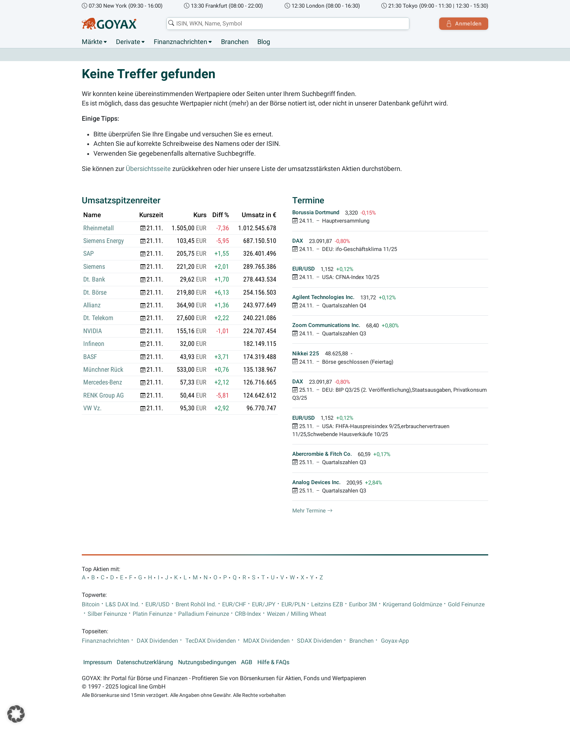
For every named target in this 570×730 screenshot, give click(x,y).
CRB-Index (248, 614)
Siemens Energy (103, 240)
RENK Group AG (103, 395)
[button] (16, 714)
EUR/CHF (234, 604)
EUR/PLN (293, 604)
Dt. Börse (95, 292)
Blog (263, 41)
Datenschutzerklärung (145, 662)
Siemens (94, 266)
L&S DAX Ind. (122, 604)
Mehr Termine (312, 510)
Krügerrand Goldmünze (412, 604)
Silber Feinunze (107, 614)
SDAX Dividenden (319, 641)
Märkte (92, 41)
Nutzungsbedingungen (207, 662)
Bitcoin (91, 604)
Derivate (128, 41)
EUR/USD (157, 604)
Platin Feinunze (152, 614)
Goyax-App (395, 641)
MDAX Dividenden (266, 641)
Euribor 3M (363, 604)
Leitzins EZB (327, 604)
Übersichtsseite (148, 168)
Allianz (92, 305)
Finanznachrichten (180, 41)
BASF (90, 356)
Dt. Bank (94, 279)
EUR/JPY (264, 604)
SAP (88, 254)
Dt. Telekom (98, 318)
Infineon (93, 344)
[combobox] (287, 23)
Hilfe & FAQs (273, 662)
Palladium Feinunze (203, 614)
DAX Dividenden (157, 641)
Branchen (235, 41)
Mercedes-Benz (102, 382)
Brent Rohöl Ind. (196, 604)
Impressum (97, 662)
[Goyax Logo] (109, 23)
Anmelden (463, 23)
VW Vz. (92, 408)
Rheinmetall (98, 228)
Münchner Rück (103, 369)
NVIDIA (92, 331)
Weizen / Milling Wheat (296, 614)
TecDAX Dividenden (210, 641)
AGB (246, 662)
